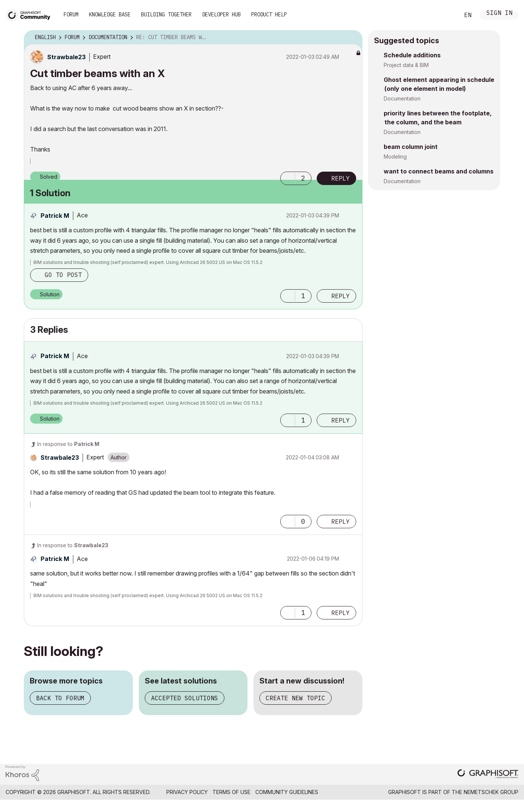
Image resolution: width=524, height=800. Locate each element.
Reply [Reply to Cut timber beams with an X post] (340, 178)
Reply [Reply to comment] (340, 296)
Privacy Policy (187, 792)
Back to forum (60, 698)
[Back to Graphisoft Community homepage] (30, 14)
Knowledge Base (110, 14)
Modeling (395, 156)
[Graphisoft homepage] (487, 774)
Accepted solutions (184, 698)
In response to (68, 444)
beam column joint (411, 146)
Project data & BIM (406, 65)
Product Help (269, 14)
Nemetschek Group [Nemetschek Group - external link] (491, 792)
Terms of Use (231, 792)
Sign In (499, 13)
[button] (288, 178)
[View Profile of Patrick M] (55, 215)
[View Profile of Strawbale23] (66, 57)
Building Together (166, 14)
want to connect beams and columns (438, 171)
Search (445, 15)
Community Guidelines (286, 792)
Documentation (402, 98)
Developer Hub (221, 14)
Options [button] (352, 37)
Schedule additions (412, 55)
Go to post (63, 274)
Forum (71, 14)
